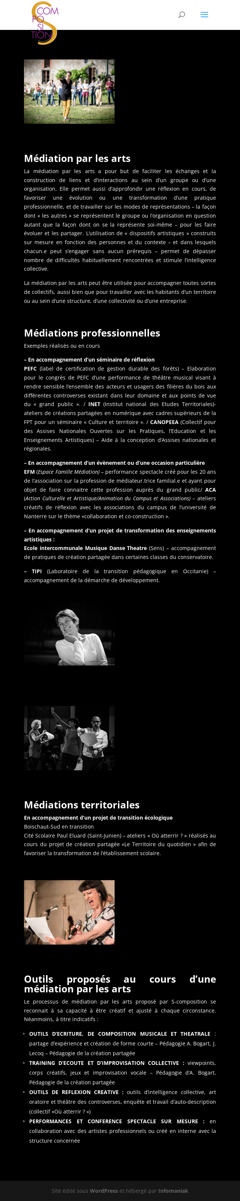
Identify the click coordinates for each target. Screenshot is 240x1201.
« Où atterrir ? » (167, 835)
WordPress (104, 1190)
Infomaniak (173, 1190)
